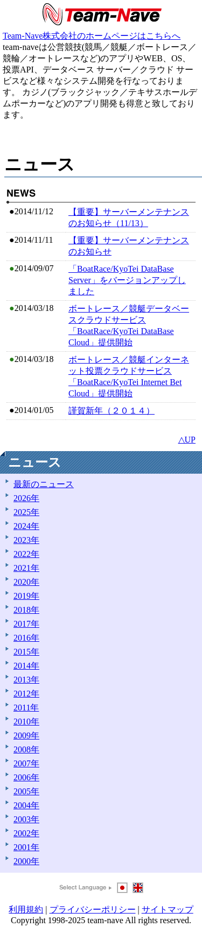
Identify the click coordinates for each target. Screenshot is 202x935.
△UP (187, 439)
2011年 (26, 707)
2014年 (26, 665)
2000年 (26, 861)
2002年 (26, 833)
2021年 (26, 567)
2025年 (26, 512)
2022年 (26, 554)
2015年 (26, 651)
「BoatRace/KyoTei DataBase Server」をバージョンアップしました (127, 280)
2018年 (26, 609)
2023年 (26, 540)
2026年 (26, 498)
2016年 (26, 637)
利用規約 (26, 909)
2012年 (26, 693)
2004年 (26, 805)
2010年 (26, 721)
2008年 (26, 749)
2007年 (26, 763)
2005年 (26, 791)
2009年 (26, 735)
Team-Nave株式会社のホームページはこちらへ (91, 35)
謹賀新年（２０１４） (111, 410)
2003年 (26, 819)
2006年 (26, 777)
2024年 (26, 526)
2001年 (26, 847)
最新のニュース (43, 484)
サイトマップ (167, 909)
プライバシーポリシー (93, 909)
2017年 (26, 623)
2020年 (26, 581)
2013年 (26, 679)
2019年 (26, 595)
